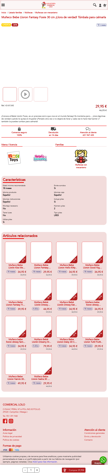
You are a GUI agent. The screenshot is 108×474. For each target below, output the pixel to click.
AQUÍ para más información (44, 461)
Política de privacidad (12, 436)
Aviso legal (7, 433)
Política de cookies (11, 440)
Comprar (76, 470)
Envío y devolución (92, 436)
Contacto (88, 440)
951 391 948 (12, 416)
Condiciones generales (94, 433)
